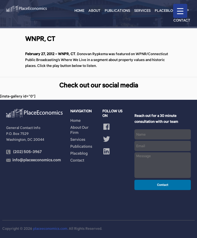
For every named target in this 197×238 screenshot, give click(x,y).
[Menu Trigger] (180, 11)
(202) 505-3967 (27, 152)
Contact (181, 20)
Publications (117, 10)
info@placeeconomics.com (36, 160)
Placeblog (165, 10)
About (94, 10)
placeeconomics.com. (50, 228)
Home (79, 10)
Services (142, 10)
